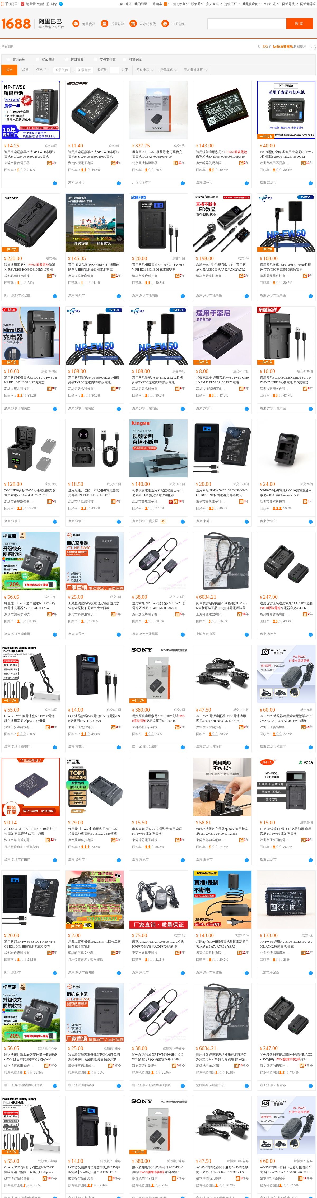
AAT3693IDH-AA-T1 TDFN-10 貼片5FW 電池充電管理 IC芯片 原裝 (30, 831)
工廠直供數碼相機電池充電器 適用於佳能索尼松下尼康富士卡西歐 (94, 605)
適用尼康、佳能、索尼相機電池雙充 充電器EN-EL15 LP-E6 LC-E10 (93, 493)
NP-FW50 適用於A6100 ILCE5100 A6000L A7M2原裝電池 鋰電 (286, 944)
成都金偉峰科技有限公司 (18, 953)
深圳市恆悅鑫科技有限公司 (82, 501)
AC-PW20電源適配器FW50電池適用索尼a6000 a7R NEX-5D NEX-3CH (221, 718)
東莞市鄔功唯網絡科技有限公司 (210, 840)
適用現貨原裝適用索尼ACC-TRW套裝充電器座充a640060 (286, 605)
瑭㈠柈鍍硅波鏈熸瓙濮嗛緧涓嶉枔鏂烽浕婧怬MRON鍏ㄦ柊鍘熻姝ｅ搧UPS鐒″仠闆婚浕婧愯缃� (222, 1057)
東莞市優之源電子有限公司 (82, 727)
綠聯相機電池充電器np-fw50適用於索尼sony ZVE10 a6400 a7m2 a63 (222, 831)
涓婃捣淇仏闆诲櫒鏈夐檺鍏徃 (210, 1065)
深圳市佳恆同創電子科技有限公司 (274, 840)
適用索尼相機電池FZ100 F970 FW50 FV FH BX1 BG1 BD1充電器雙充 (158, 267)
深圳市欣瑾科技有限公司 (146, 276)
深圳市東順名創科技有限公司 (274, 389)
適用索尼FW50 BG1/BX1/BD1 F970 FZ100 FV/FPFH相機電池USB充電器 (285, 380)
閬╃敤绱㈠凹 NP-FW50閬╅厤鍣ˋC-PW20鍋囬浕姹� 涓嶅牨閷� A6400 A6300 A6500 (158, 1057)
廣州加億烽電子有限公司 (146, 614)
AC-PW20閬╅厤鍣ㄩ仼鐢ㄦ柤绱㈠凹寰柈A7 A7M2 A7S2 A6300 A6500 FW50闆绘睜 (286, 1170)
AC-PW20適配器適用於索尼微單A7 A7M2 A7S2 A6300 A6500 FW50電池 (286, 718)
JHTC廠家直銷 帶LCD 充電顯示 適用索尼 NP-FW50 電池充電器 (285, 831)
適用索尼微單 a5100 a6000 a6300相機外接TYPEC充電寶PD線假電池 (285, 267)
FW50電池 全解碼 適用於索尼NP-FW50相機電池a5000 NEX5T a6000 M (286, 154)
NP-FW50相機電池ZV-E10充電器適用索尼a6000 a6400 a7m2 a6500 (286, 493)
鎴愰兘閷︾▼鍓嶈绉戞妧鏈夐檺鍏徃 (146, 1178)
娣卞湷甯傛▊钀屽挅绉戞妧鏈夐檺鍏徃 (18, 1065)
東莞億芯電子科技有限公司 (146, 840)
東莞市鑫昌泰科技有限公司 (146, 953)
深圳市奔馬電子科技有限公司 (146, 501)
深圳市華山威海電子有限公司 (18, 840)
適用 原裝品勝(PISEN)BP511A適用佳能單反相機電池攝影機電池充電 (93, 267)
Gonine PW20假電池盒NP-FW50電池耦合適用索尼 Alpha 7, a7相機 (29, 718)
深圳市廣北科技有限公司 (18, 389)
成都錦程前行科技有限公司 (18, 276)
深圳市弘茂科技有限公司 (18, 727)
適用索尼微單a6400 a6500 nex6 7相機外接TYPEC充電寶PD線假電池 (93, 380)
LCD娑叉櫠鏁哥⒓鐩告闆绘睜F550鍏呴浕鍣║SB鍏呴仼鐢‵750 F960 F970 (94, 1170)
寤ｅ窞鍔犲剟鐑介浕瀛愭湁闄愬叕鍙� (146, 1065)
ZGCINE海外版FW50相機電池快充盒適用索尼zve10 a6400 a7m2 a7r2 (29, 493)
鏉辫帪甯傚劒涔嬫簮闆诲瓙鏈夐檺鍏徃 (82, 1178)
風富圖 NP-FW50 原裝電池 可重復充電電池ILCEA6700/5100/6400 (157, 154)
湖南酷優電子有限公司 (82, 163)
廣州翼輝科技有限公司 (82, 840)
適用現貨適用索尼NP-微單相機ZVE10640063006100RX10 (221, 154)
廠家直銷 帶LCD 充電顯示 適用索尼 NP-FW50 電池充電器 (157, 831)
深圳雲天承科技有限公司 (274, 276)
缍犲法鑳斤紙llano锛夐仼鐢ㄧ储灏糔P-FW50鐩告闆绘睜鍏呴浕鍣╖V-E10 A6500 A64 (30, 1057)
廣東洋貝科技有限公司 (210, 953)
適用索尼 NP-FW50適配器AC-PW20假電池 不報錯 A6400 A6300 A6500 (158, 605)
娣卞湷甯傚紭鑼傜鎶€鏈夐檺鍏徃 (18, 1178)
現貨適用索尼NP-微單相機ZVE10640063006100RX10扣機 (29, 267)
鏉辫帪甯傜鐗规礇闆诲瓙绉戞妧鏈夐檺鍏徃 (82, 1065)
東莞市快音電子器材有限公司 (18, 163)
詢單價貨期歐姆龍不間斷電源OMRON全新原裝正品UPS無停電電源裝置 (221, 605)
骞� (53, 1065)
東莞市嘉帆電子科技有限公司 (210, 501)
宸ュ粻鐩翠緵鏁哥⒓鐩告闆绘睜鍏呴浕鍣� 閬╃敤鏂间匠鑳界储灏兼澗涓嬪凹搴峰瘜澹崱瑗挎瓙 (94, 1057)
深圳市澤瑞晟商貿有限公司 (210, 389)
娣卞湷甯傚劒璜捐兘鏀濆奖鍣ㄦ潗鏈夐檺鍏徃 (274, 1178)
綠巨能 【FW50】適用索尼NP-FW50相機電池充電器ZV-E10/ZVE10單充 (93, 831)
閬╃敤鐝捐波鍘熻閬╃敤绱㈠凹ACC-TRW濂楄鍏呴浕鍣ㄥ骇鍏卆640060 (286, 1057)
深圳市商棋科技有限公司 (274, 501)
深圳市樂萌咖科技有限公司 (18, 614)
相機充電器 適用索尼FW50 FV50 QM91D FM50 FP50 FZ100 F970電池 (222, 380)
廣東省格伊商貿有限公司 (82, 276)
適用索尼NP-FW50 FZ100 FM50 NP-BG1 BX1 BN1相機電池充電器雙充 (222, 493)
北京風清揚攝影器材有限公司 (146, 163)
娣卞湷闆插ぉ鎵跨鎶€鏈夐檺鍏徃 (210, 1178)
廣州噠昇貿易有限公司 (210, 163)
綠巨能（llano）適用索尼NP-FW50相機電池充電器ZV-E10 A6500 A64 (29, 605)
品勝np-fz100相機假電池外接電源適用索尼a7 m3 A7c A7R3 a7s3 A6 (222, 944)
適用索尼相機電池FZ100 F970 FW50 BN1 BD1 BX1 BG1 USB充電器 (30, 380)
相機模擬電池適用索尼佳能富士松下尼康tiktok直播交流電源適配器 (157, 493)
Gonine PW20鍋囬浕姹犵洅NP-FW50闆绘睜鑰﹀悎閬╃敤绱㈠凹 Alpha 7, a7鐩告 (30, 1170)
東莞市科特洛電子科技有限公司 (82, 614)
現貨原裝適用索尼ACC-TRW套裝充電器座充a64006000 (158, 718)
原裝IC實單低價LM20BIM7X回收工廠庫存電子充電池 (94, 944)
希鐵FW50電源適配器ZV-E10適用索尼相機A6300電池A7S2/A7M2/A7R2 (221, 267)
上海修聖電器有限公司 (210, 614)
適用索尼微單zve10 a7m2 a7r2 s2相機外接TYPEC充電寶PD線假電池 (157, 380)
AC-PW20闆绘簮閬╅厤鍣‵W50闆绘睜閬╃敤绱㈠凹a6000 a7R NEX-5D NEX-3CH (222, 1170)
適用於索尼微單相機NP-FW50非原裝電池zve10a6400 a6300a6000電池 (29, 154)
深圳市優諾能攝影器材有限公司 (274, 727)
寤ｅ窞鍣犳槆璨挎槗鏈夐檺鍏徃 (274, 1065)
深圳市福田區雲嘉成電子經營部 (274, 163)
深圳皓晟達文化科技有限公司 (82, 953)
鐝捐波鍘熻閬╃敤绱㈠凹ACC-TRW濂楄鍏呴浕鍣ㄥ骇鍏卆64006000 (158, 1170)
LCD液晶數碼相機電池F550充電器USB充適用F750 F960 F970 (94, 718)
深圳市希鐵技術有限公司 (210, 276)
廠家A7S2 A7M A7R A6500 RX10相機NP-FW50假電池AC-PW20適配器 (158, 944)
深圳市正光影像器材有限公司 (18, 501)
